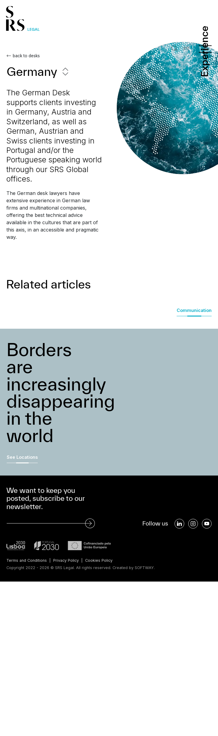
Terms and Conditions (26, 560)
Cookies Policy (100, 560)
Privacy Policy (67, 560)
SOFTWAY (144, 567)
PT (186, 49)
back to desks (26, 55)
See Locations (22, 457)
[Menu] (205, 49)
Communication (194, 310)
